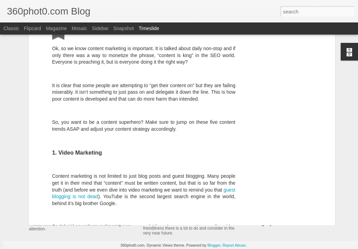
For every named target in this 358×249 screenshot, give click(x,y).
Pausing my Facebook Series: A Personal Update (300, 223)
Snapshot (123, 28)
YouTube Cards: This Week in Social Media (108, 205)
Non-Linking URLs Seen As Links (282, 211)
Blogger (214, 245)
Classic (11, 28)
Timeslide (149, 28)
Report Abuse (234, 245)
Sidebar (100, 28)
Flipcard (32, 28)
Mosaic (79, 28)
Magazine (56, 28)
